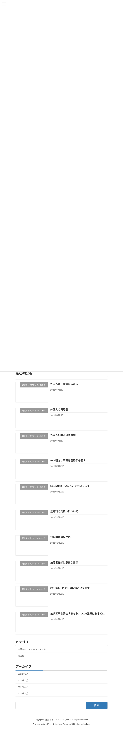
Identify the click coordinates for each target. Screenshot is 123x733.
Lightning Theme (61, 728)
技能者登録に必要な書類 (64, 566)
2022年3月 (23, 697)
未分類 (21, 660)
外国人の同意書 (59, 413)
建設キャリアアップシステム (32, 653)
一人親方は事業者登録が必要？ (68, 464)
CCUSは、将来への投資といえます (70, 592)
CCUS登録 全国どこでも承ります (70, 490)
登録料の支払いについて (64, 515)
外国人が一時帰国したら (64, 388)
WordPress (47, 728)
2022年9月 (23, 678)
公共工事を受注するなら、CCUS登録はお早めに (77, 617)
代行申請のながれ (60, 541)
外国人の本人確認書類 (63, 439)
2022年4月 (23, 691)
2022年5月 (23, 684)
